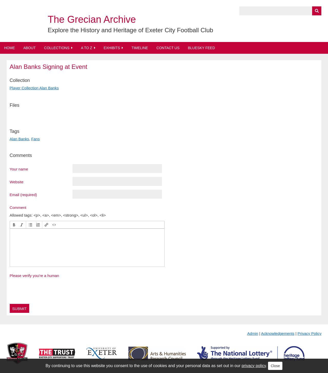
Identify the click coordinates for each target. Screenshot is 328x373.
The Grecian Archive (92, 19)
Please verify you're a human (34, 275)
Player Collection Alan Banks (34, 88)
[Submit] (316, 10)
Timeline (139, 48)
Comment (18, 207)
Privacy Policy (309, 333)
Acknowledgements (277, 333)
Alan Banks (19, 139)
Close (275, 366)
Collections (56, 48)
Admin (252, 333)
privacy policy (254, 366)
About (29, 48)
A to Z (86, 48)
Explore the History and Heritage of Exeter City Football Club (130, 30)
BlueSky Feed (201, 48)
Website (17, 182)
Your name (19, 169)
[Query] (280, 10)
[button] (14, 225)
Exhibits (112, 48)
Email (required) (23, 195)
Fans (35, 139)
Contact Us (168, 48)
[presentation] (14, 225)
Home (9, 48)
